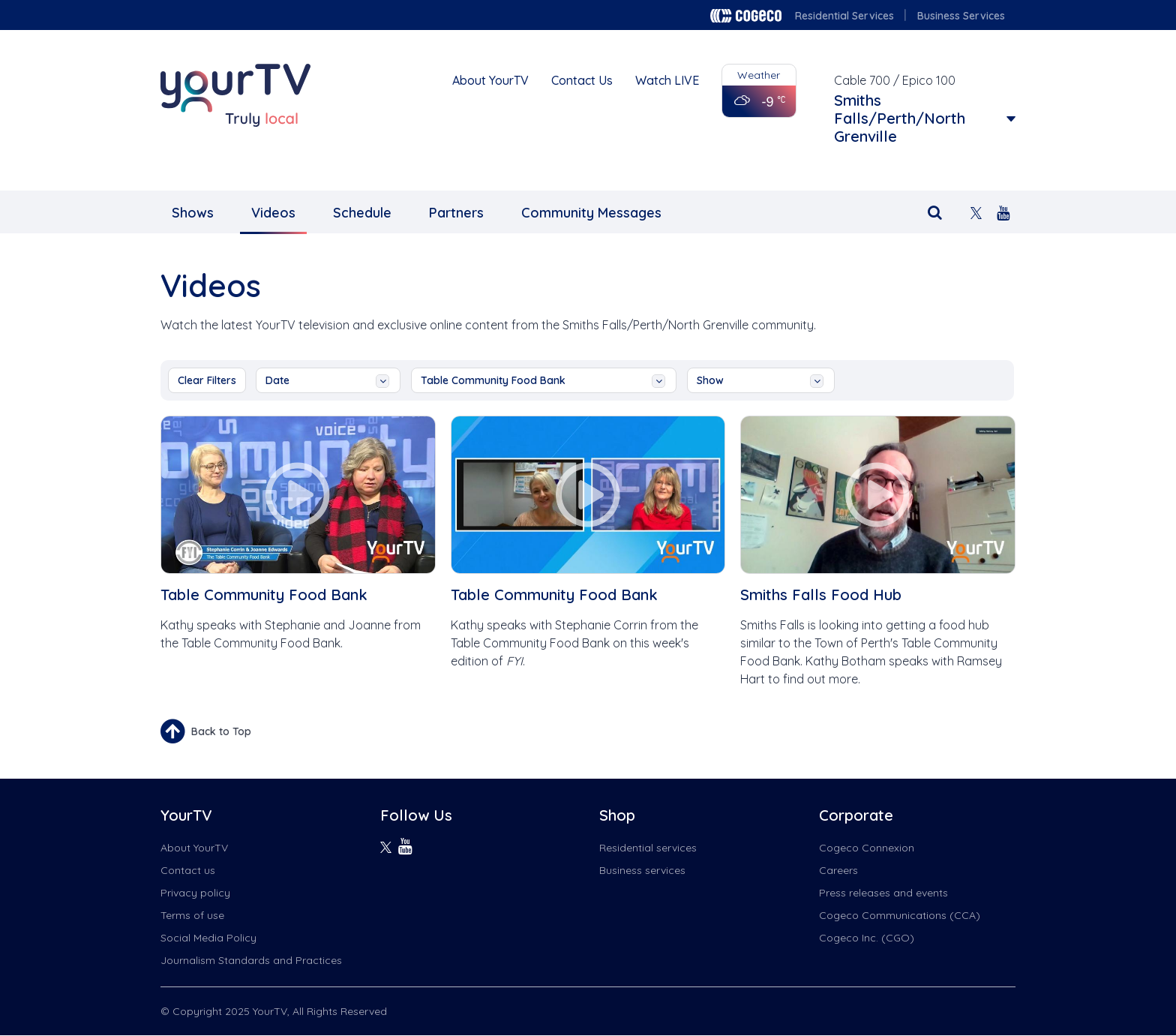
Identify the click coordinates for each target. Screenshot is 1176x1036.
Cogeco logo (745, 16)
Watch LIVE (667, 80)
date (327, 381)
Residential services (648, 847)
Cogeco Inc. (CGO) (866, 937)
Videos (273, 212)
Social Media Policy (208, 937)
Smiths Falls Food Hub (821, 594)
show (760, 381)
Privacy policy (195, 892)
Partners (456, 212)
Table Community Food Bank (543, 381)
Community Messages (591, 212)
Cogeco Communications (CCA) (899, 915)
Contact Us (582, 80)
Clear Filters (207, 380)
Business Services (961, 16)
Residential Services (844, 16)
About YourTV (490, 80)
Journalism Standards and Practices (251, 960)
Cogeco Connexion (866, 847)
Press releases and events (883, 892)
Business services (642, 870)
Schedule (362, 212)
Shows (193, 212)
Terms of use (192, 915)
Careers (838, 870)
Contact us (187, 870)
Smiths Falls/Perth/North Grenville (899, 119)
